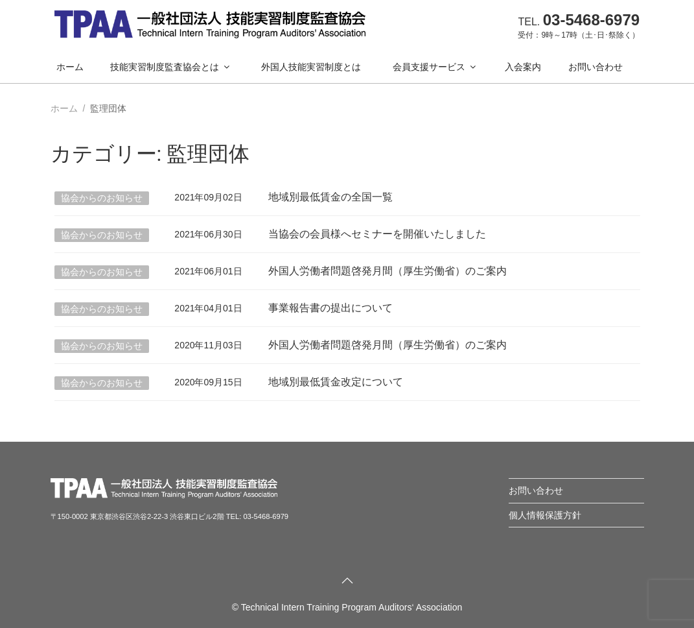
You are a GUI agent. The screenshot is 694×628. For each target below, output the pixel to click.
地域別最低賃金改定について (335, 381)
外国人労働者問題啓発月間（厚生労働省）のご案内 (387, 270)
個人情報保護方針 (545, 515)
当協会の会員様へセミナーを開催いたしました (377, 233)
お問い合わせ (595, 67)
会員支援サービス (435, 67)
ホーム (70, 67)
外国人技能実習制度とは (311, 67)
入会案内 (523, 67)
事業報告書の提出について (330, 307)
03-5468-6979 (591, 20)
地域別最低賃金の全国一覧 (330, 196)
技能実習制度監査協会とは (170, 67)
